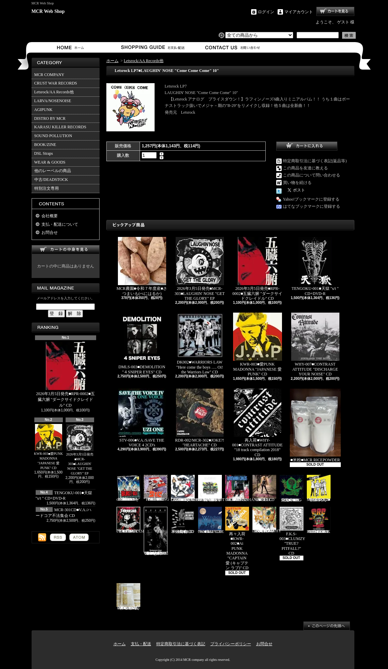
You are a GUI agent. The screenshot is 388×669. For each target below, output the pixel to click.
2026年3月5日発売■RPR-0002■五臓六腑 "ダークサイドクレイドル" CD (65, 375)
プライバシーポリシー (230, 644)
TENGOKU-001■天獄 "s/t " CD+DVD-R (315, 266)
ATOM (79, 537)
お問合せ (233, 47)
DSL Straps (43, 153)
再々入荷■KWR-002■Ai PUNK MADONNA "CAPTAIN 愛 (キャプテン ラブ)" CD (237, 539)
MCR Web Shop (48, 11)
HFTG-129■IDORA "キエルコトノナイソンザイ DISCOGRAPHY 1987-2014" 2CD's (266, 520)
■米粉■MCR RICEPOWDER (315, 425)
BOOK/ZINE (45, 144)
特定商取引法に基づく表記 (180, 644)
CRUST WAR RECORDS (55, 83)
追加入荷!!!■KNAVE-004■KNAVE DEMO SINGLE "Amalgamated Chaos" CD (156, 531)
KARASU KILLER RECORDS (60, 127)
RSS (58, 537)
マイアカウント (298, 12)
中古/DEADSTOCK (51, 179)
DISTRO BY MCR (50, 118)
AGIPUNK (43, 109)
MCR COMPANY (49, 74)
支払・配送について (152, 47)
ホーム (72, 47)
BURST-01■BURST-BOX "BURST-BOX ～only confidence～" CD (128, 488)
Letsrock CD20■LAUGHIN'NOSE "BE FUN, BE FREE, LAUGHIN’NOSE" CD (192, 488)
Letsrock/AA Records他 (54, 92)
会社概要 (49, 215)
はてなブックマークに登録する (311, 206)
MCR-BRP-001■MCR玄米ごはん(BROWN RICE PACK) (128, 596)
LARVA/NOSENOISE (52, 100)
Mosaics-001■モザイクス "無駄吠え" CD (319, 488)
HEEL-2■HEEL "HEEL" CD (264, 488)
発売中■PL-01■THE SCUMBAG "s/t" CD (291, 488)
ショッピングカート (335, 11)
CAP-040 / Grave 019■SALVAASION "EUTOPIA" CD (133, 520)
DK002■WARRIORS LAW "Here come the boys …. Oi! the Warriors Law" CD (199, 343)
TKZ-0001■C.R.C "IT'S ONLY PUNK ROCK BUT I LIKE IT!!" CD (319, 520)
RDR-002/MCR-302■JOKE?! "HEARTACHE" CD (199, 418)
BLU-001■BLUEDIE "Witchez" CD (211, 520)
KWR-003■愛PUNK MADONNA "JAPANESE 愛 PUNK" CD (48, 447)
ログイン (266, 12)
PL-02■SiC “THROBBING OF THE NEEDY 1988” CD (156, 488)
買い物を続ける (297, 182)
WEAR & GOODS (50, 162)
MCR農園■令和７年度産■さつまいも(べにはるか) (142, 266)
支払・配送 (141, 644)
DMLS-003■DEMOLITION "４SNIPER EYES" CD (142, 343)
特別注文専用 (46, 188)
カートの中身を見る (66, 249)
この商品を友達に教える (305, 168)
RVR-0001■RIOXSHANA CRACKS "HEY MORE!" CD (242, 488)
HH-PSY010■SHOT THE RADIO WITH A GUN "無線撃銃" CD (211, 488)
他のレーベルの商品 (52, 170)
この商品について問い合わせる (311, 175)
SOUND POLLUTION (53, 135)
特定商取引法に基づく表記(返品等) (315, 161)
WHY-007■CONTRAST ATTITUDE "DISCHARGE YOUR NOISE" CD (315, 344)
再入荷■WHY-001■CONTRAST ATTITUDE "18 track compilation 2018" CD (257, 423)
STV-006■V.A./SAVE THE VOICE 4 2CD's (142, 418)
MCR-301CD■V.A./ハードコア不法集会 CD (183, 520)
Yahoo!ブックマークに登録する (311, 199)
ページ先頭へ (326, 625)
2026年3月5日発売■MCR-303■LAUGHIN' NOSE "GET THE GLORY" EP (79, 449)
